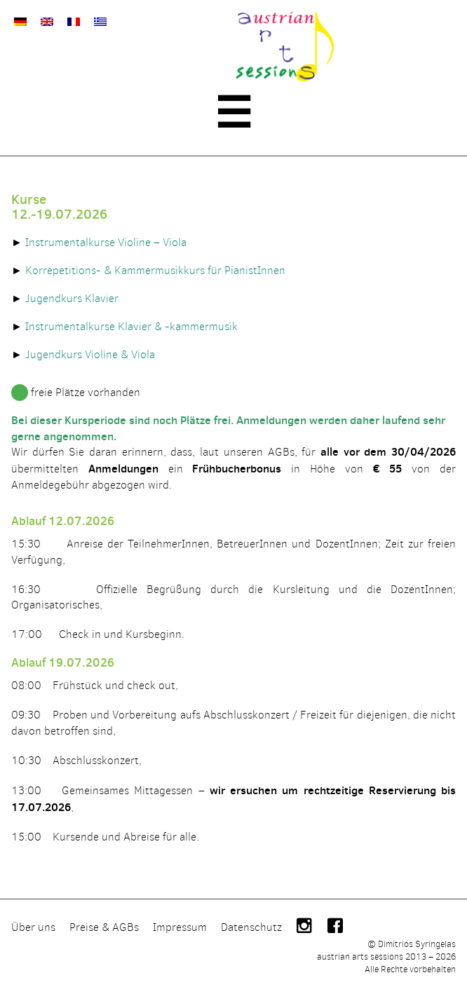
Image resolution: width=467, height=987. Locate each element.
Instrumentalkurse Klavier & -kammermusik (131, 326)
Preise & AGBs (104, 927)
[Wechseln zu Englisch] (47, 21)
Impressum (180, 927)
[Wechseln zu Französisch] (73, 21)
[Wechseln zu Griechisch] (100, 21)
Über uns (33, 927)
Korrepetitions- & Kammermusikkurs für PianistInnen (155, 270)
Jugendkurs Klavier (72, 298)
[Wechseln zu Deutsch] (20, 21)
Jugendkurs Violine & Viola (90, 354)
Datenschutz (251, 927)
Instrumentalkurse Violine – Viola (106, 242)
